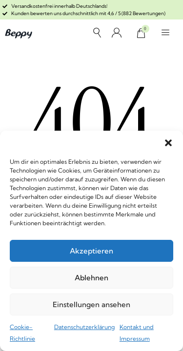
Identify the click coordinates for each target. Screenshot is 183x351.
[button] (168, 143)
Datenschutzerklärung (84, 327)
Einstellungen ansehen (91, 304)
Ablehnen (91, 277)
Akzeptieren (91, 250)
